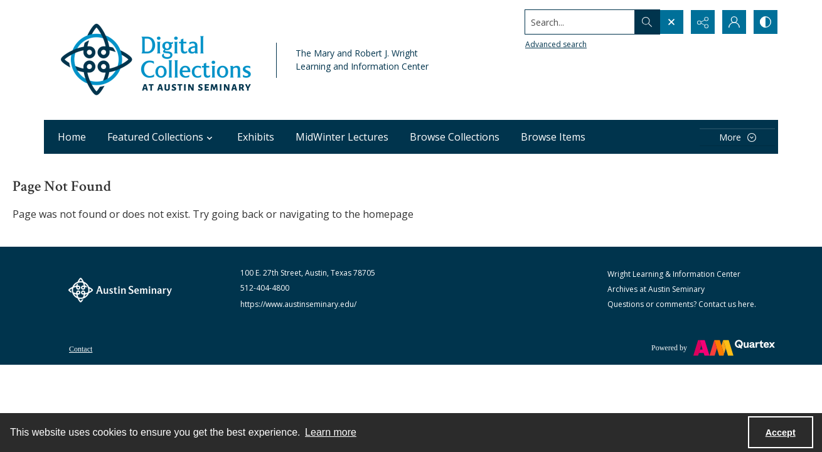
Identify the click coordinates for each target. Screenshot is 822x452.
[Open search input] (671, 22)
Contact (80, 349)
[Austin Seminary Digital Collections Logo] (156, 60)
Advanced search (556, 44)
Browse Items (553, 137)
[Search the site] (580, 22)
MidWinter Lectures (342, 137)
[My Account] (734, 22)
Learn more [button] (330, 432)
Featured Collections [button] (161, 136)
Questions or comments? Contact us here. (681, 304)
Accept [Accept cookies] (781, 433)
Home (72, 137)
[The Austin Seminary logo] (120, 290)
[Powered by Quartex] (713, 348)
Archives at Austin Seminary (656, 289)
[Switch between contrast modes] (765, 22)
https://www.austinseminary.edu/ (298, 304)
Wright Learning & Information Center (673, 274)
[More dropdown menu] (737, 137)
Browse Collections (454, 137)
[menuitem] (80, 347)
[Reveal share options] (703, 22)
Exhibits (255, 137)
